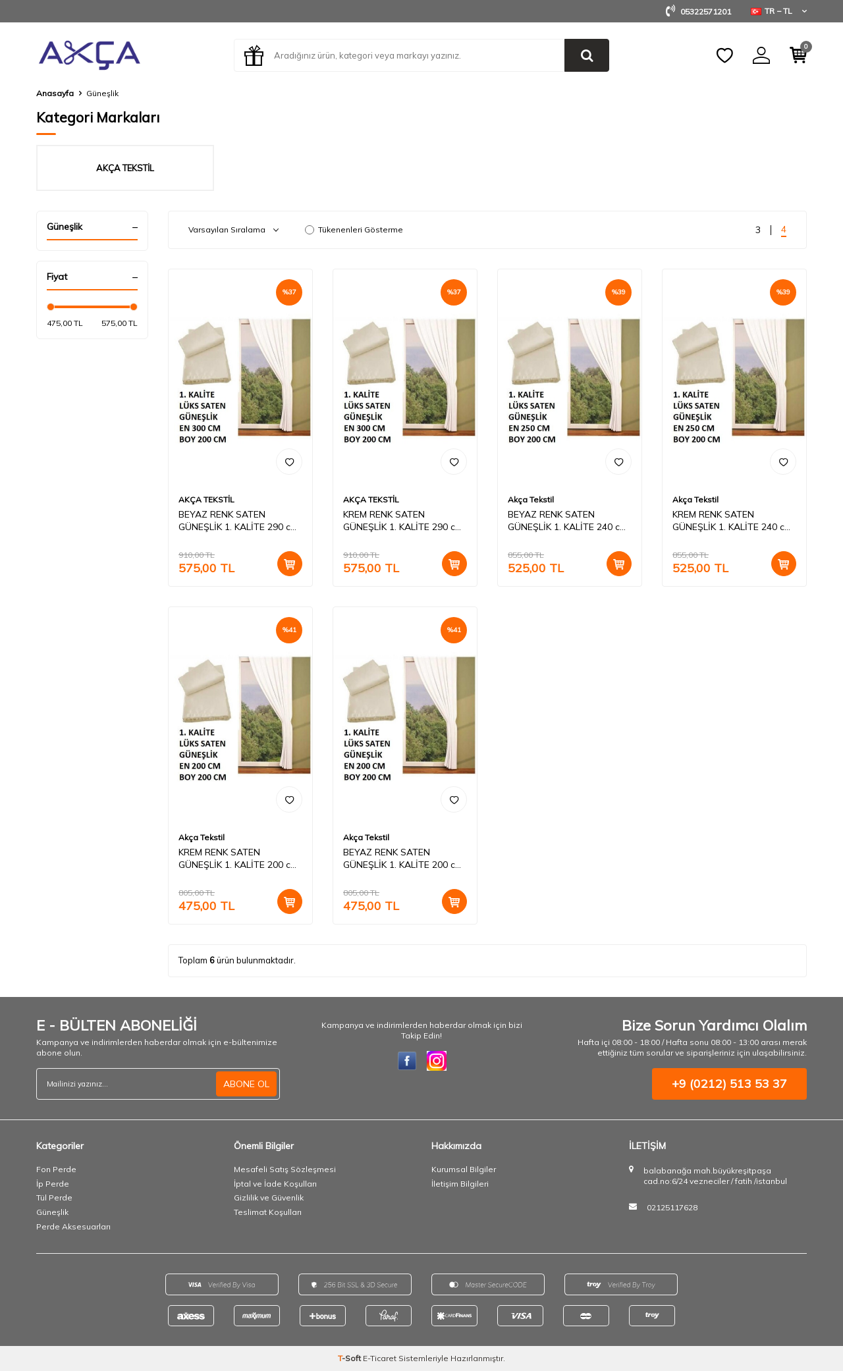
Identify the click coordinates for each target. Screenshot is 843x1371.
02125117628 (672, 1207)
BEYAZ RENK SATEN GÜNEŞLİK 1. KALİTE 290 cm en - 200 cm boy (238, 520)
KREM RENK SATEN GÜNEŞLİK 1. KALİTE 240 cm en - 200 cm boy (732, 520)
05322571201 (698, 11)
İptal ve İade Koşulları (275, 1184)
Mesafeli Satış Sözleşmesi (285, 1169)
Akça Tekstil (531, 499)
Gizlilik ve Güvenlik (269, 1197)
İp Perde (52, 1184)
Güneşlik (52, 1212)
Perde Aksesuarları (73, 1226)
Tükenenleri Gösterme (354, 229)
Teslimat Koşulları (268, 1212)
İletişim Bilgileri (460, 1184)
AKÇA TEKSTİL (206, 499)
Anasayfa (55, 93)
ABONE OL (246, 1084)
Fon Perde (56, 1169)
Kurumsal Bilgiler (463, 1169)
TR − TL (779, 11)
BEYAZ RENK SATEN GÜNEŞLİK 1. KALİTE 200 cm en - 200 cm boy (402, 858)
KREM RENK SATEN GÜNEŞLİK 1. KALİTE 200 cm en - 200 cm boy (238, 858)
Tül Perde (54, 1197)
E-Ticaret (379, 1358)
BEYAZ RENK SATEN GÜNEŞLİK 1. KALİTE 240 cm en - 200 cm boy (567, 520)
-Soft (350, 1358)
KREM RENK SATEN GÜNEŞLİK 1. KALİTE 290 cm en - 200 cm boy (402, 520)
